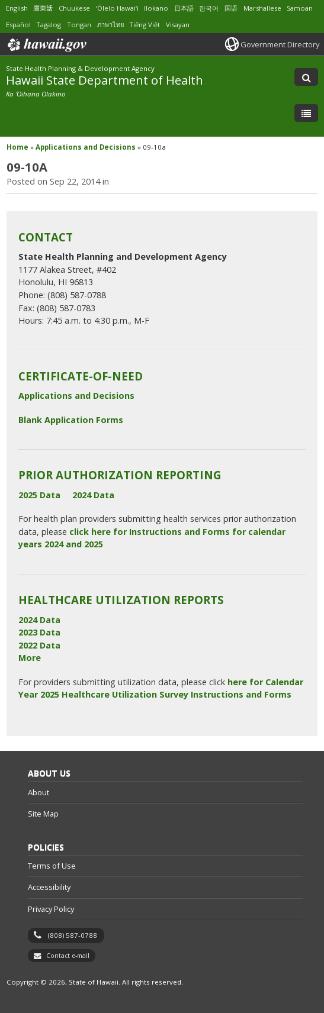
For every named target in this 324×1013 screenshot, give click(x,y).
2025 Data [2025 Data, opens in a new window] (39, 495)
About (38, 792)
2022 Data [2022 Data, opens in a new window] (39, 645)
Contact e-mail (67, 955)
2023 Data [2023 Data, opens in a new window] (39, 632)
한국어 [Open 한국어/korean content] (209, 8)
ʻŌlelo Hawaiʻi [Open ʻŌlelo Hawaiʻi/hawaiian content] (117, 8)
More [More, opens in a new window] (29, 657)
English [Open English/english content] (17, 8)
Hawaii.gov (46, 45)
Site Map (43, 813)
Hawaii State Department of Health (104, 80)
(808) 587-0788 (72, 935)
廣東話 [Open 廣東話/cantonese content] (43, 8)
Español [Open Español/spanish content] (18, 24)
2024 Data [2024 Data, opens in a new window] (93, 495)
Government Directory (279, 44)
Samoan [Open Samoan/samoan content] (300, 8)
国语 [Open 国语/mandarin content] (231, 8)
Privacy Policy (51, 909)
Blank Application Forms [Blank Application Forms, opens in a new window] (70, 419)
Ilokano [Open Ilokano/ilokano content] (156, 8)
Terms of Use (52, 865)
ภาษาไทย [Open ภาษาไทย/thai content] (110, 24)
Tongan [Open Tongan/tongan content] (79, 24)
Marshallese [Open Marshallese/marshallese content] (262, 8)
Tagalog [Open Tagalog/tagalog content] (48, 24)
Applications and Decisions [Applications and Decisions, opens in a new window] (76, 395)
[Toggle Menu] (306, 113)
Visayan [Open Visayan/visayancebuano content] (178, 24)
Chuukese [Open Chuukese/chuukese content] (74, 8)
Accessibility (49, 887)
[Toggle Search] (306, 77)
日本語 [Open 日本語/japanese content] (184, 8)
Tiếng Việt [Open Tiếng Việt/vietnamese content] (144, 24)
